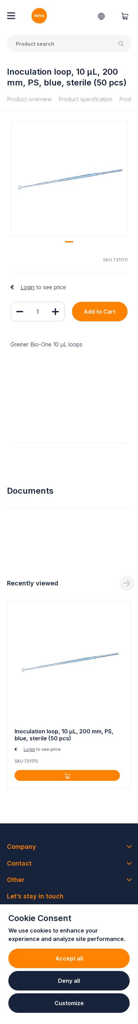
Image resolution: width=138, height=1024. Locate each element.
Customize (69, 1003)
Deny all (69, 980)
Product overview (29, 99)
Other (15, 879)
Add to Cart (99, 311)
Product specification (85, 99)
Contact (19, 863)
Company (21, 846)
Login (27, 287)
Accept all (69, 958)
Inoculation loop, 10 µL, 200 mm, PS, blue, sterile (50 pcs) (64, 735)
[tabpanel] (69, 178)
